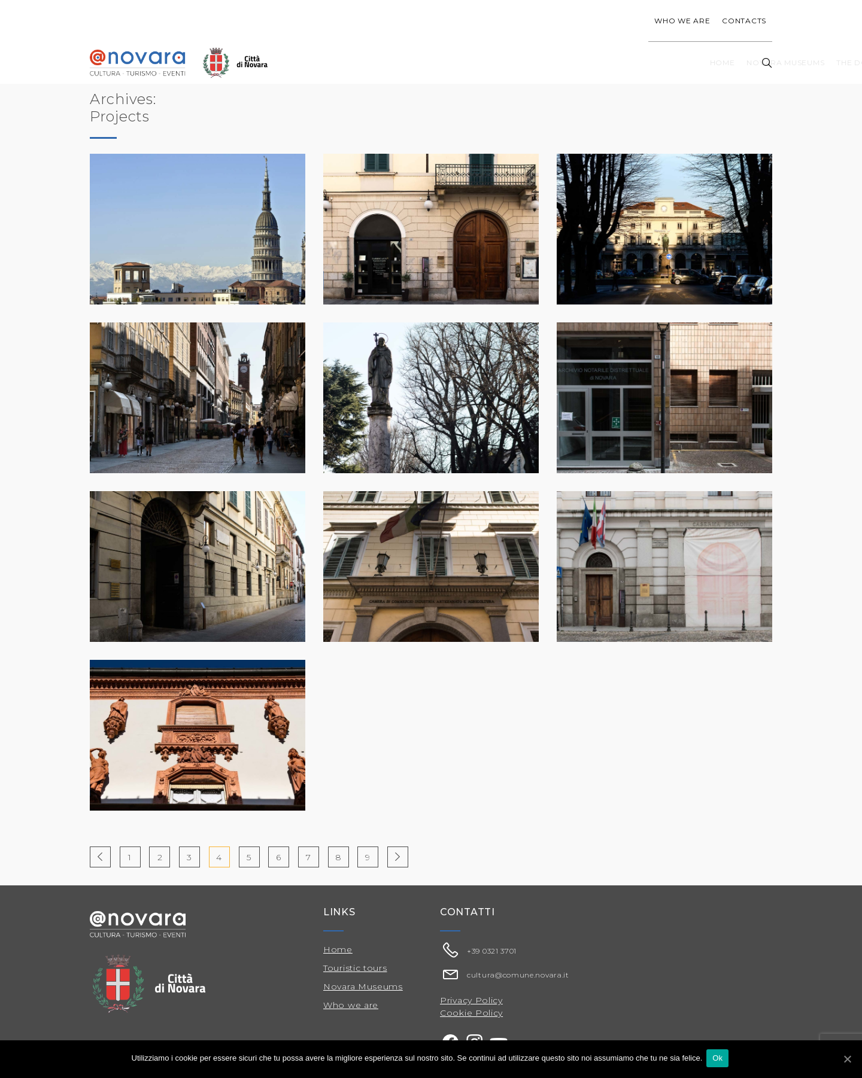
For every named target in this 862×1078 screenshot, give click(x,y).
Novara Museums (443, 62)
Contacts (744, 20)
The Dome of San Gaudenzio (558, 62)
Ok (719, 1059)
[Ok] (847, 1059)
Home (380, 62)
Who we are (682, 20)
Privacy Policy (471, 1000)
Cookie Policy (471, 1012)
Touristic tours (672, 62)
